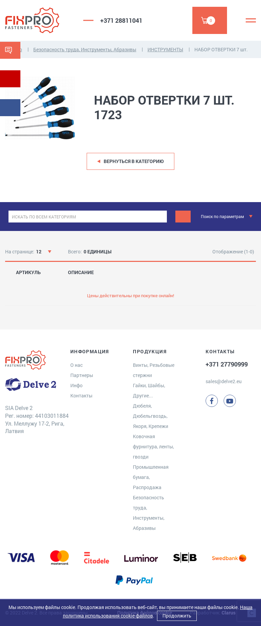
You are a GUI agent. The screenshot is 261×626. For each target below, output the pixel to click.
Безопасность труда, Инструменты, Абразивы (84, 49)
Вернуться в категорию (134, 161)
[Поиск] (183, 216)
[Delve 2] (39, 20)
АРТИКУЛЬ (28, 272)
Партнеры (81, 375)
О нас (76, 365)
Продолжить (176, 615)
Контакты (81, 395)
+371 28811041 (121, 20)
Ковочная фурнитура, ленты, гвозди (153, 446)
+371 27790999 (227, 364)
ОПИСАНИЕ (81, 272)
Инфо (76, 385)
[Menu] (251, 20)
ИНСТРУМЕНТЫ (165, 49)
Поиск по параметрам (222, 216)
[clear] (161, 216)
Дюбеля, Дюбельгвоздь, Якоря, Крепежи (150, 416)
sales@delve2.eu (224, 381)
